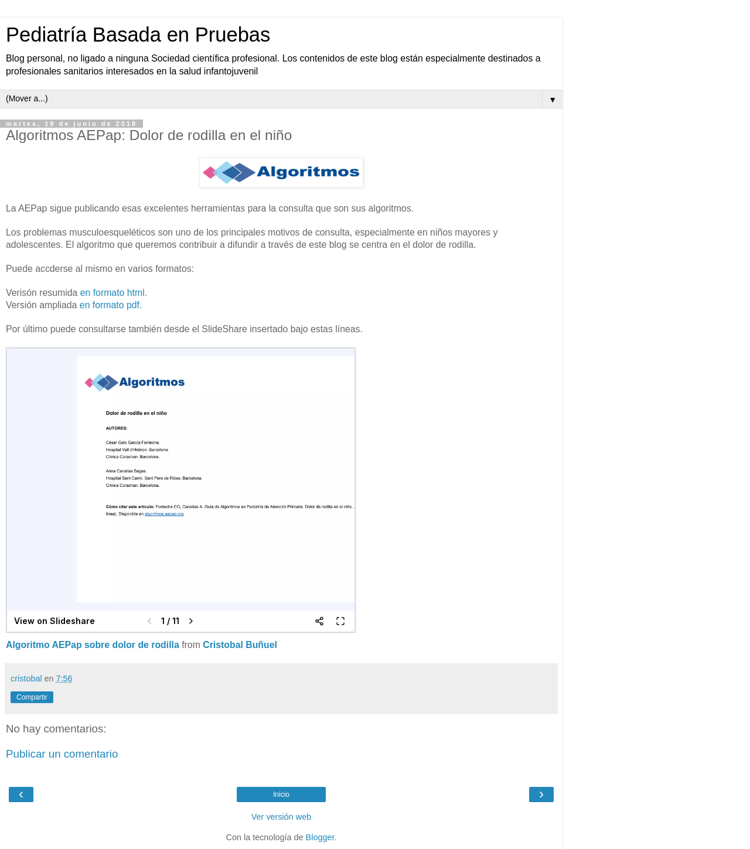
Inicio (281, 794)
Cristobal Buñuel (240, 645)
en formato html (112, 293)
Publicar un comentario (62, 754)
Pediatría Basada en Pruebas (138, 34)
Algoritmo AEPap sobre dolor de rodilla (92, 645)
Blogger (320, 837)
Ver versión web (281, 816)
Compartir (31, 697)
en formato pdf (109, 305)
